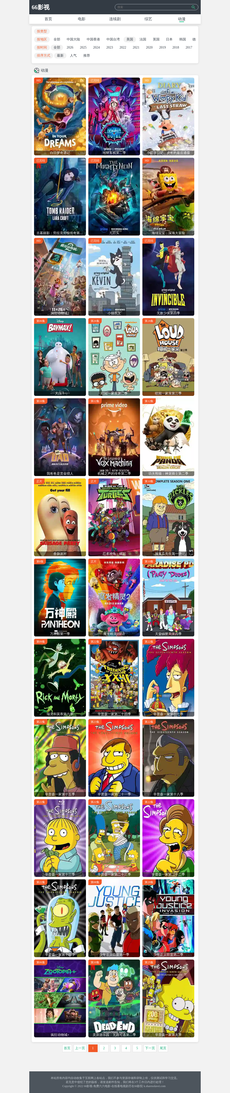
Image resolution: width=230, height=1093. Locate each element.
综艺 (148, 19)
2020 (149, 47)
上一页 (80, 1048)
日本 (169, 39)
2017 (189, 47)
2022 (123, 47)
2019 (162, 47)
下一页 (150, 1048)
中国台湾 (113, 39)
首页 (48, 19)
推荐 (86, 55)
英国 (156, 39)
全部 (57, 39)
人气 (73, 55)
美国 (129, 39)
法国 (143, 39)
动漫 (181, 19)
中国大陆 (73, 39)
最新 (60, 55)
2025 (83, 47)
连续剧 (115, 19)
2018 (175, 47)
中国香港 (93, 39)
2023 (109, 47)
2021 (136, 47)
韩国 (182, 39)
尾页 (163, 1048)
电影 (81, 19)
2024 (96, 47)
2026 (70, 47)
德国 (195, 39)
